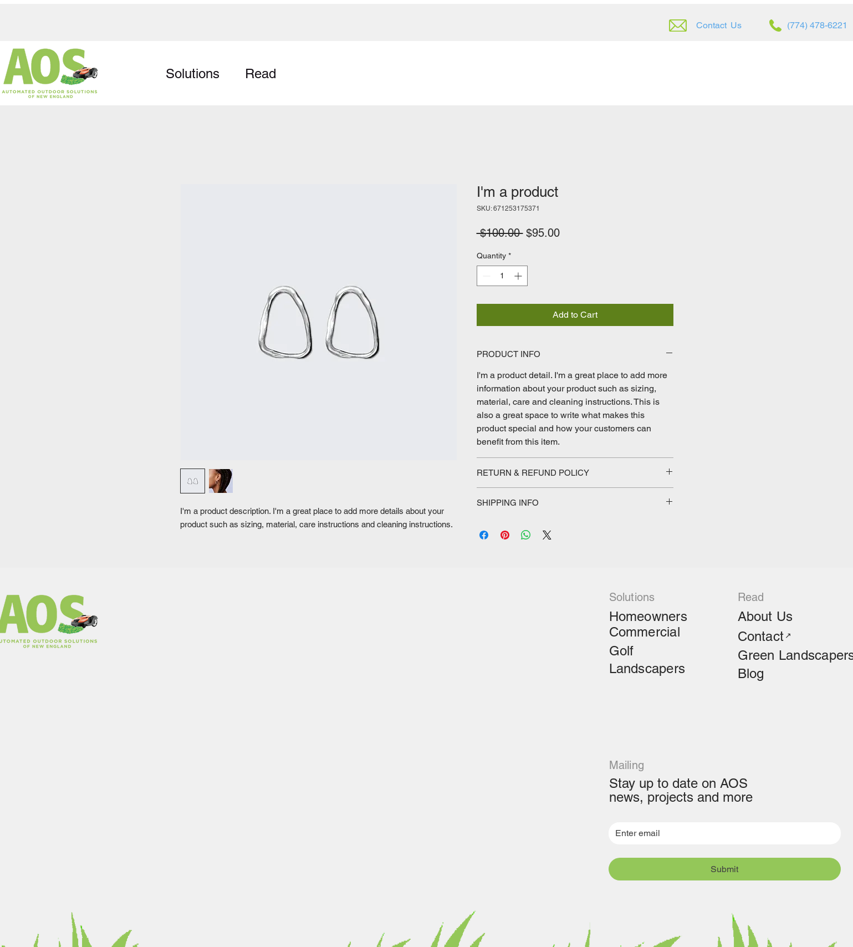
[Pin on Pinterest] (505, 535)
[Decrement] (485, 276)
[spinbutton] (502, 276)
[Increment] (519, 276)
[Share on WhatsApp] (526, 535)
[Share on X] (547, 535)
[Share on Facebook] (484, 535)
